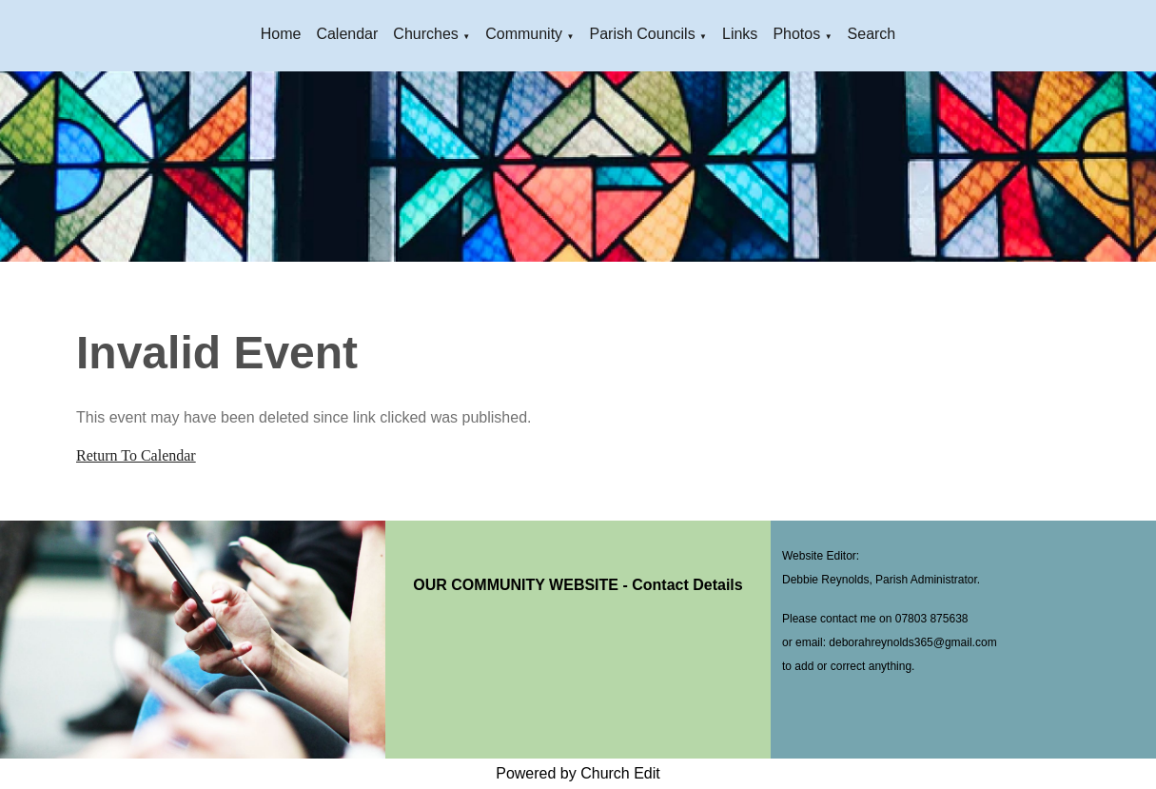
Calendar (347, 34)
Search (872, 34)
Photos (796, 34)
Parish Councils (642, 34)
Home (281, 34)
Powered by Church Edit (578, 773)
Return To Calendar (136, 455)
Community (523, 34)
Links (739, 34)
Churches (425, 34)
